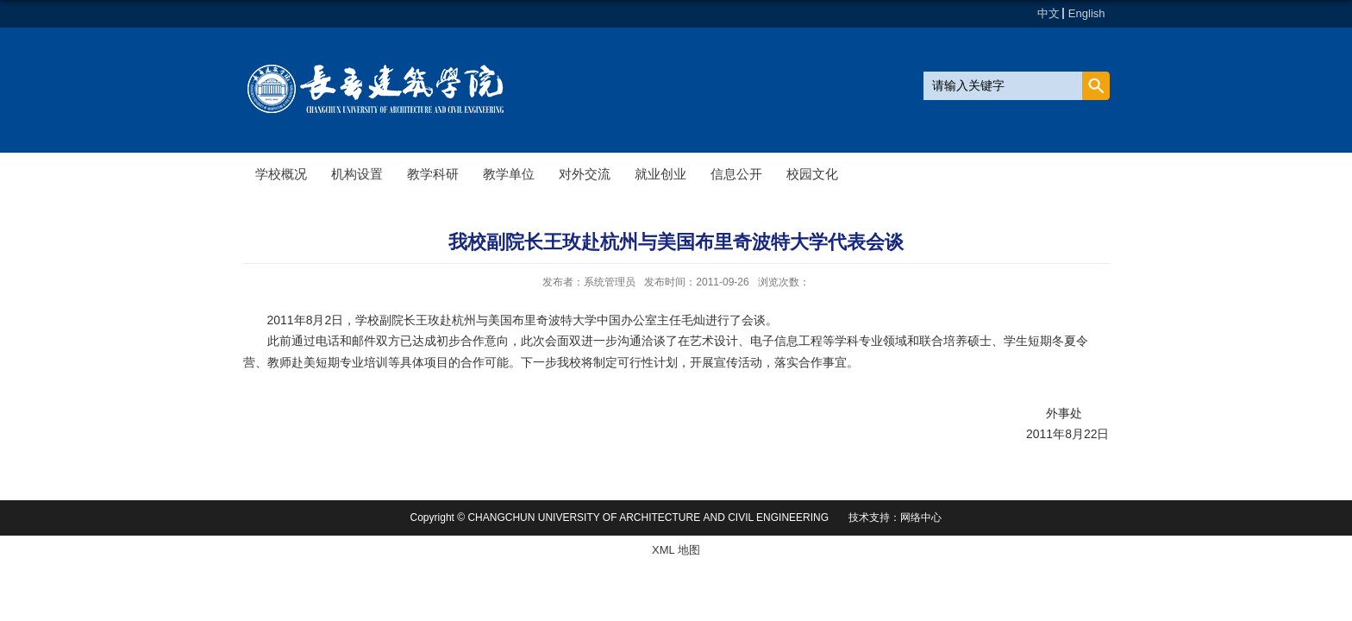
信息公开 (736, 173)
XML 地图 (676, 549)
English (1086, 13)
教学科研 (433, 173)
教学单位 (509, 173)
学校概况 (281, 173)
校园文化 (812, 173)
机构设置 (357, 173)
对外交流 (584, 173)
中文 (1048, 13)
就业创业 (660, 173)
